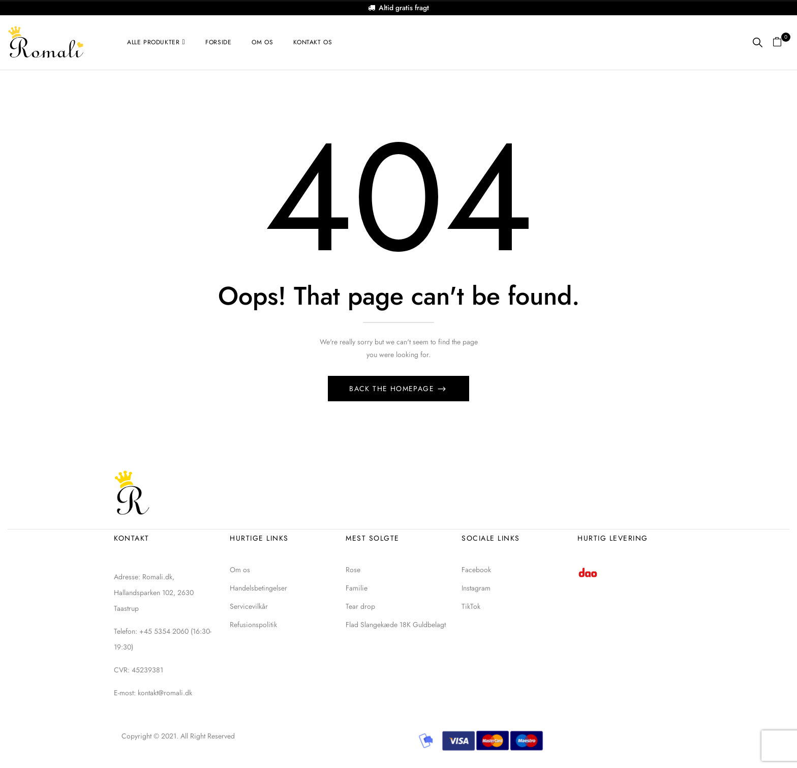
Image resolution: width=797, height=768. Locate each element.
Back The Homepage (393, 388)
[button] (781, 42)
